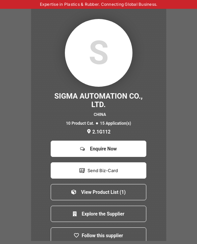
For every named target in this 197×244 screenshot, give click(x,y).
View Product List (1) (98, 192)
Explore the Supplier (98, 214)
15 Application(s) (115, 123)
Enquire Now (98, 148)
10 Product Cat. (80, 123)
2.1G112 (98, 132)
